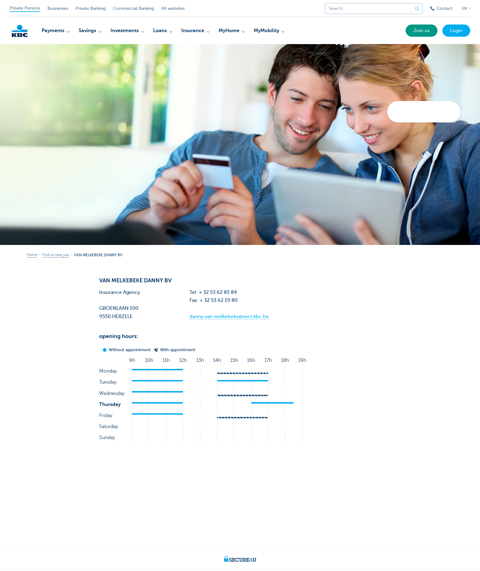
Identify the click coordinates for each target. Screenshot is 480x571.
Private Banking (91, 8)
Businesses (57, 8)
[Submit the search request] (417, 8)
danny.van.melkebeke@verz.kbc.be (229, 316)
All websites (173, 8)
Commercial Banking (133, 8)
